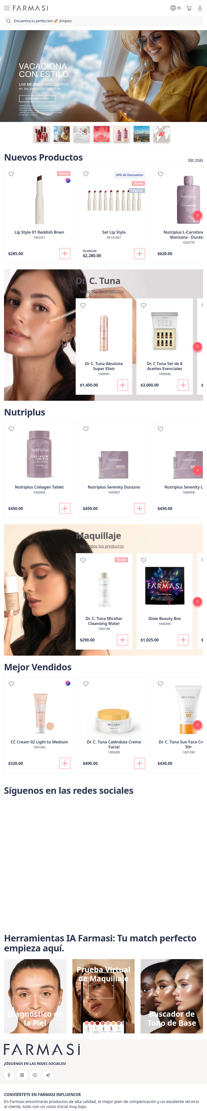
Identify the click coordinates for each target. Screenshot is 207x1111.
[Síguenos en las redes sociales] (103, 864)
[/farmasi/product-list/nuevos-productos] (194, 160)
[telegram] (48, 1075)
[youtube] (35, 1075)
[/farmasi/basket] (189, 8)
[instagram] (22, 1075)
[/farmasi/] (30, 8)
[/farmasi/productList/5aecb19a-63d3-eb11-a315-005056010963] (100, 291)
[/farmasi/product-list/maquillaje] (100, 546)
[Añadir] (64, 253)
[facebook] (9, 1075)
